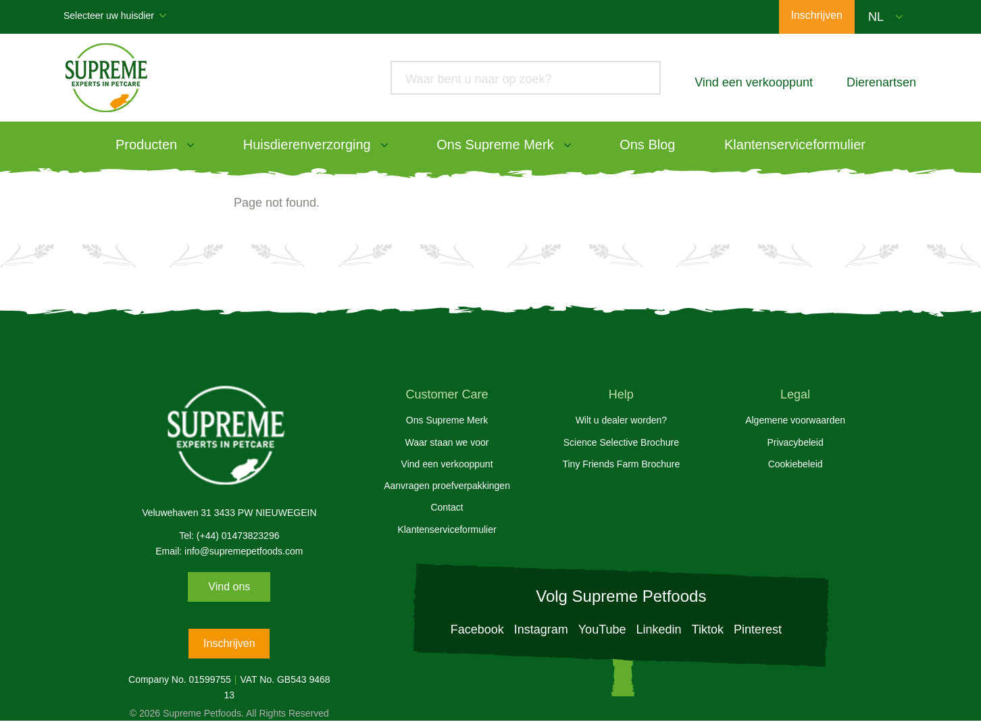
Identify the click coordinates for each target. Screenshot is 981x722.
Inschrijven (229, 643)
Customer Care (447, 394)
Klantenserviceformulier (794, 144)
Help (621, 394)
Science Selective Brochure (621, 442)
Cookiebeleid (795, 464)
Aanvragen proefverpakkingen (447, 485)
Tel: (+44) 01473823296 (229, 535)
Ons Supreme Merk (494, 144)
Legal (795, 394)
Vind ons (229, 586)
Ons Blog (647, 144)
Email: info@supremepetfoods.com (229, 551)
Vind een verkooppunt (447, 464)
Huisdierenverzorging (307, 144)
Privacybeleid (795, 442)
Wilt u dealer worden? (621, 420)
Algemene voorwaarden (795, 420)
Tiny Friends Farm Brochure (621, 464)
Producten (146, 144)
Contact (446, 507)
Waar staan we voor (447, 442)
